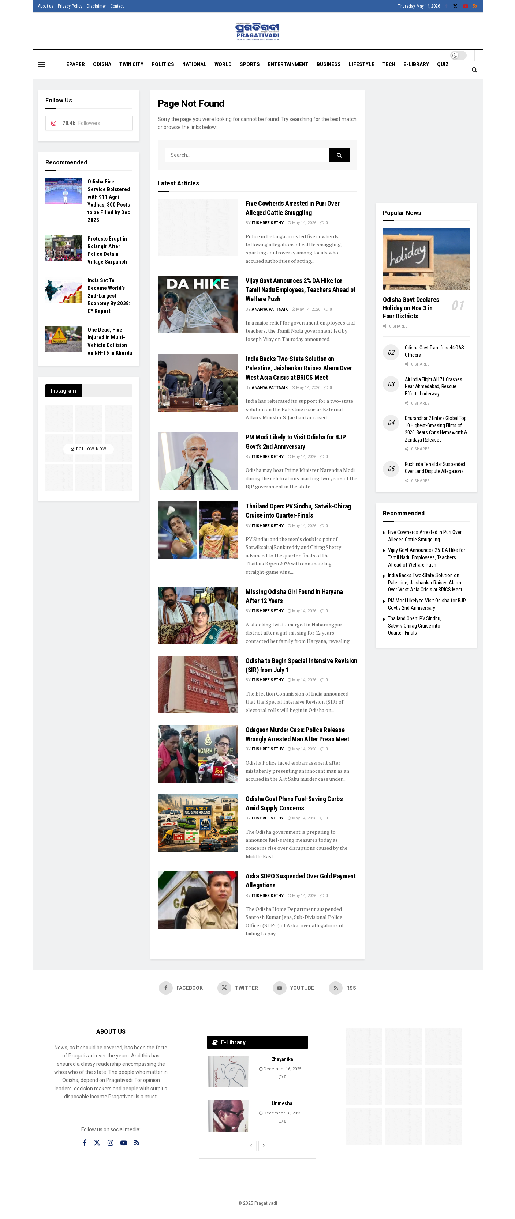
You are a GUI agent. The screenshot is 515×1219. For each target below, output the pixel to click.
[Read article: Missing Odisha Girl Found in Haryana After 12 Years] (198, 615)
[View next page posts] (263, 1146)
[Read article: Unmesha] (229, 1116)
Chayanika (282, 1059)
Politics (163, 64)
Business (329, 64)
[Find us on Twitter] (237, 988)
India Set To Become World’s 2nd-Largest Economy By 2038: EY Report (108, 295)
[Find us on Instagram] (110, 1143)
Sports (250, 64)
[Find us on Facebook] (181, 988)
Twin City (131, 64)
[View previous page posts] (251, 1146)
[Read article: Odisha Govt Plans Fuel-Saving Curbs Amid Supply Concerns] (198, 823)
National (194, 64)
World (223, 64)
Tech (388, 64)
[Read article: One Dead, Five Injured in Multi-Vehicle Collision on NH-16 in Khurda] (63, 339)
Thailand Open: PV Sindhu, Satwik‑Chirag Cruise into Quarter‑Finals (414, 626)
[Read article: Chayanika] (229, 1071)
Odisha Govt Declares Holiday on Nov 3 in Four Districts (411, 308)
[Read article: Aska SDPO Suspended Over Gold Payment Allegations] (198, 900)
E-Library (416, 64)
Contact (117, 6)
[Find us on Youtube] (293, 988)
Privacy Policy (70, 6)
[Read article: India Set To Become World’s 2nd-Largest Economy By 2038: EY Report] (63, 290)
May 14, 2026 (302, 222)
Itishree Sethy (268, 222)
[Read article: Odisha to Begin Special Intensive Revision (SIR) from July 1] (198, 684)
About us (45, 6)
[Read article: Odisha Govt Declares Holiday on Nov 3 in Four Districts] (426, 259)
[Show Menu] (41, 64)
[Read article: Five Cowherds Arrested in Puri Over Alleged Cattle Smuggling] (198, 227)
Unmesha (282, 1103)
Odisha (102, 64)
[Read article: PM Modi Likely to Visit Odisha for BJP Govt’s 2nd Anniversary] (198, 461)
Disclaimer (96, 6)
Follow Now (89, 449)
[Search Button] (474, 70)
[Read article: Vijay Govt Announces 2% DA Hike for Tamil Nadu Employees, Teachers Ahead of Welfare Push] (198, 304)
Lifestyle (361, 64)
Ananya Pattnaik (270, 309)
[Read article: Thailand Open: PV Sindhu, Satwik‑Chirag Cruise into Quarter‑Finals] (198, 530)
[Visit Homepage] (257, 31)
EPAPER (75, 64)
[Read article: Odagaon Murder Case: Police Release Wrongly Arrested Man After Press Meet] (198, 754)
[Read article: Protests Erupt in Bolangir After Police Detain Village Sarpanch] (63, 248)
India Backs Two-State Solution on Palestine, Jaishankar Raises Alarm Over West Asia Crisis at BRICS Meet (299, 368)
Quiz (443, 64)
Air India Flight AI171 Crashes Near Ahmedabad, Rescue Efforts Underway (433, 386)
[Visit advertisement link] (426, 141)
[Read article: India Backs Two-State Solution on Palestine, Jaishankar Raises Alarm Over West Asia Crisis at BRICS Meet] (198, 383)
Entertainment (288, 64)
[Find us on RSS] (342, 988)
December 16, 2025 (280, 1069)
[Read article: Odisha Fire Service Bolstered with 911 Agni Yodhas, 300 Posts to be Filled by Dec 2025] (63, 191)
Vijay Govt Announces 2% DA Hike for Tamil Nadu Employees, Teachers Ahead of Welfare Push (301, 290)
